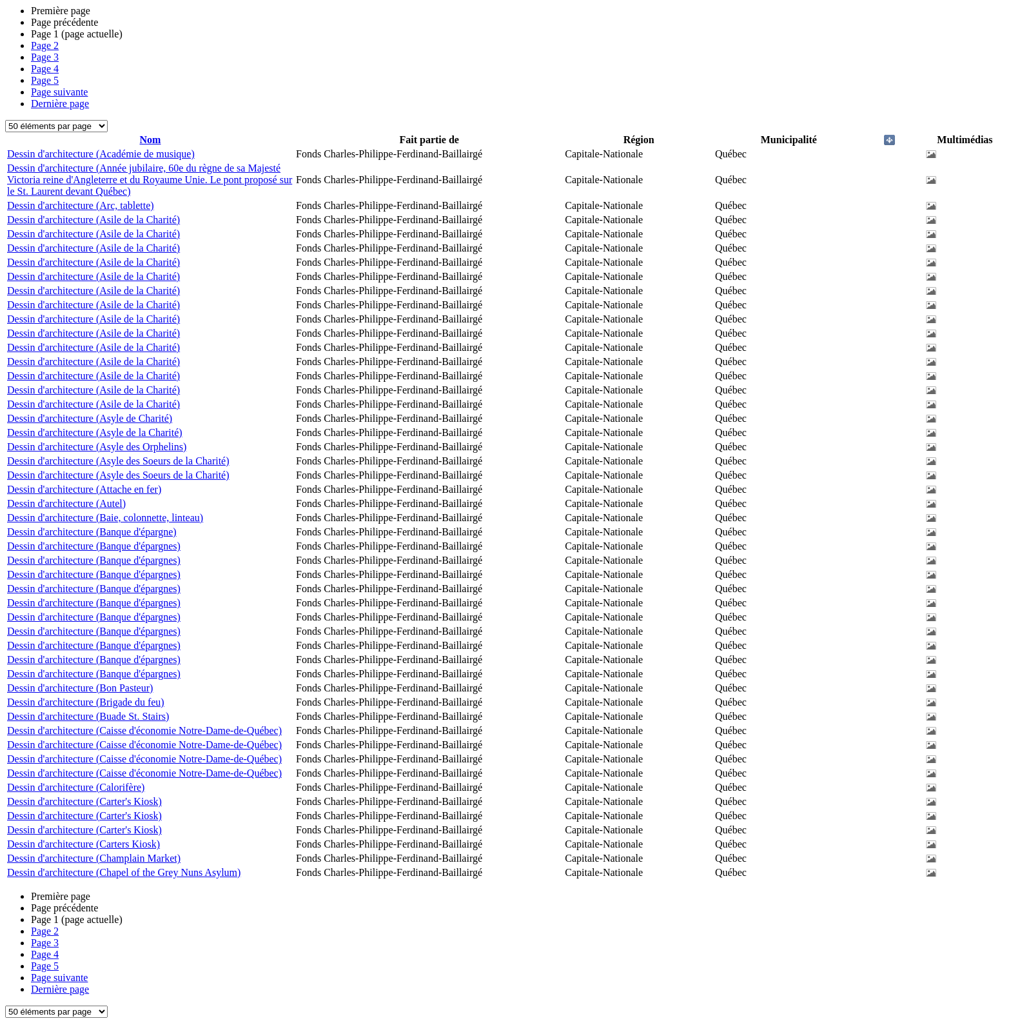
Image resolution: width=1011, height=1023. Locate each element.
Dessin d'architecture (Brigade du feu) (85, 702)
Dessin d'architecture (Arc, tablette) (80, 205)
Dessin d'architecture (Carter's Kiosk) (84, 801)
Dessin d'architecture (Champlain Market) (94, 858)
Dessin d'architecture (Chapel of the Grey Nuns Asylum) (123, 872)
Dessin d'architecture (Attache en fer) (84, 489)
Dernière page (60, 103)
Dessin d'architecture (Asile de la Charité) (93, 219)
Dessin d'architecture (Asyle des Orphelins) (96, 446)
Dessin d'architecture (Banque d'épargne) (92, 531)
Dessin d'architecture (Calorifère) (75, 787)
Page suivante (59, 91)
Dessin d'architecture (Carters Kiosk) (83, 844)
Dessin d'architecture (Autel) (66, 503)
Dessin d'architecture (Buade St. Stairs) (88, 716)
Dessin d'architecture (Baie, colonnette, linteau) (105, 517)
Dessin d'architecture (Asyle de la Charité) (94, 432)
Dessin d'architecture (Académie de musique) (101, 153)
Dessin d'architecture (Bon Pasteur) (80, 687)
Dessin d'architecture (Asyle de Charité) (89, 418)
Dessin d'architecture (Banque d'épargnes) (94, 546)
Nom (150, 139)
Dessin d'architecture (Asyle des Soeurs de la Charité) (118, 460)
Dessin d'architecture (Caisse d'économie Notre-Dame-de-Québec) (144, 730)
